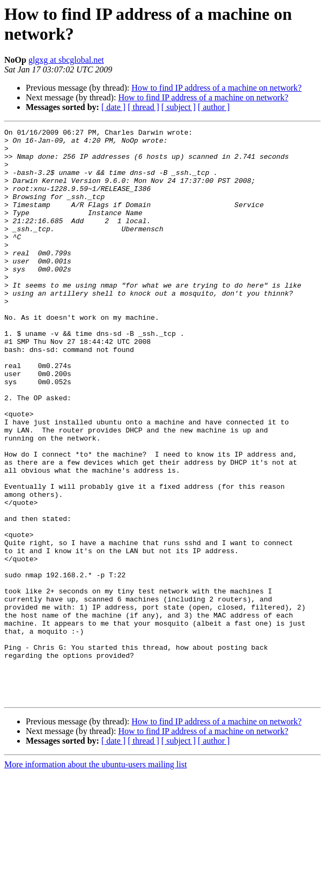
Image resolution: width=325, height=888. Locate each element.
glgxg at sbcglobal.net (66, 59)
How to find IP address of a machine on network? (216, 87)
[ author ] (214, 107)
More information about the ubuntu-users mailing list (95, 878)
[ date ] (113, 107)
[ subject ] (178, 107)
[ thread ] (143, 107)
